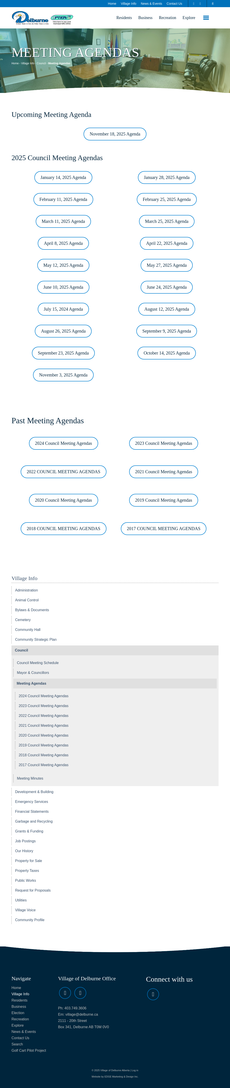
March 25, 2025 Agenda (166, 221)
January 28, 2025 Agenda (167, 177)
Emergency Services (31, 802)
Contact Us (174, 3)
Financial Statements (32, 812)
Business (144, 18)
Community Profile (29, 920)
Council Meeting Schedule (38, 663)
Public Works (25, 881)
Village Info (128, 3)
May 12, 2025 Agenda (63, 265)
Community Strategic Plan (36, 640)
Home (112, 3)
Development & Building (34, 792)
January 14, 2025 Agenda (63, 177)
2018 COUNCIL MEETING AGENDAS (63, 529)
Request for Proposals (33, 891)
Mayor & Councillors (33, 673)
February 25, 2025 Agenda (167, 199)
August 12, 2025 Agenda (166, 309)
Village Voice (25, 910)
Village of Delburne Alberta (115, 1070)
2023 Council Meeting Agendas (163, 443)
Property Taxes (27, 871)
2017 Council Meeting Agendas (44, 765)
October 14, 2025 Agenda (167, 353)
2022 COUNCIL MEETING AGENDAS (63, 472)
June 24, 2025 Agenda (167, 287)
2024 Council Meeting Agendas (63, 443)
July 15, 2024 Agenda (63, 309)
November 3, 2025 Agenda (63, 375)
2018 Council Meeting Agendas (44, 755)
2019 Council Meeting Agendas (163, 500)
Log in (135, 1070)
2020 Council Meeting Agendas (63, 500)
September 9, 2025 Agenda (166, 331)
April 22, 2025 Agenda (166, 243)
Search (17, 1045)
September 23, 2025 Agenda (63, 353)
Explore (188, 18)
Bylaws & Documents (32, 610)
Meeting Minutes (30, 779)
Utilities (21, 901)
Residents (122, 18)
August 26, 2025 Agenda (63, 331)
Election (17, 1013)
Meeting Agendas (31, 684)
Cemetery (23, 620)
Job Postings (25, 841)
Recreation (166, 18)
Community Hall (27, 630)
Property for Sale (28, 861)
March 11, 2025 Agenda (63, 221)
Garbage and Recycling (34, 822)
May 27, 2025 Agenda (167, 265)
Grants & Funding (29, 832)
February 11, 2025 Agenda (63, 199)
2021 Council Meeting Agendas (163, 472)
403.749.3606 (75, 1009)
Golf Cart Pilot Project (28, 1051)
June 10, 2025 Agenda (63, 287)
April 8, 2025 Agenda (63, 243)
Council (41, 63)
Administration (26, 591)
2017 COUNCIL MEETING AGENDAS (164, 529)
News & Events (151, 3)
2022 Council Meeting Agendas (44, 716)
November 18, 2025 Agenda (115, 134)
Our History (24, 851)
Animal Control (27, 600)
